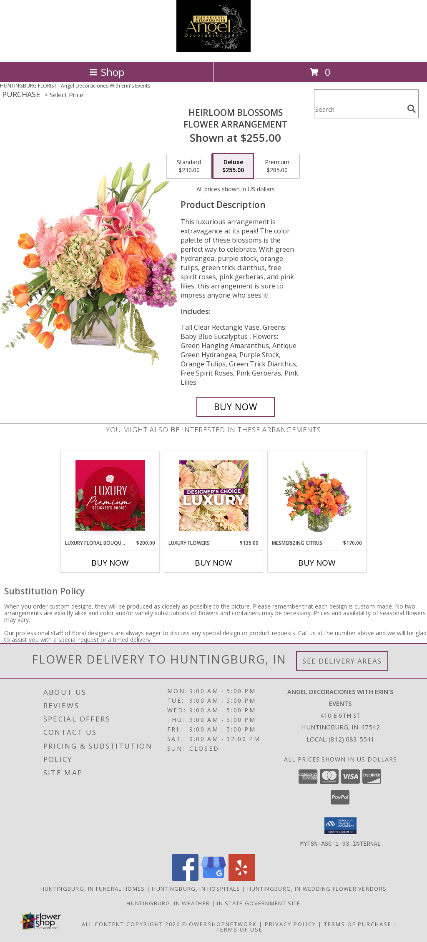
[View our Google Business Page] (213, 878)
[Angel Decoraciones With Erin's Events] (213, 50)
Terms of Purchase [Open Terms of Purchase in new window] (358, 923)
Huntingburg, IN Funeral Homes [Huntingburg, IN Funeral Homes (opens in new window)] (92, 888)
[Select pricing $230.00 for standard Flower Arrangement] (188, 166)
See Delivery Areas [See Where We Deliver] (342, 661)
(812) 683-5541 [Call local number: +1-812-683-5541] (351, 739)
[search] (411, 108)
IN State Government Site (258, 903)
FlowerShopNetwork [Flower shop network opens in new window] (219, 923)
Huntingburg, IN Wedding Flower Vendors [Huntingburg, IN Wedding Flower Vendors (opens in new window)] (317, 888)
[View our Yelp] (242, 878)
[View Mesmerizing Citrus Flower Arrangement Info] (317, 495)
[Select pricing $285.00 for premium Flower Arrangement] (277, 166)
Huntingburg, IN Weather (168, 903)
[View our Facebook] (185, 878)
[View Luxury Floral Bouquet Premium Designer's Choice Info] (110, 495)
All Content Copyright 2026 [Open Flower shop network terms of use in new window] (131, 923)
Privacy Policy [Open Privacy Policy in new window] (290, 923)
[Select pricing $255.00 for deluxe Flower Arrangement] (233, 166)
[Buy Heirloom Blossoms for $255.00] (235, 407)
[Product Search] (359, 109)
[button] (340, 825)
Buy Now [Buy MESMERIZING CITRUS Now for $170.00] (317, 562)
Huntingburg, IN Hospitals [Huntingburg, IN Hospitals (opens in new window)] (196, 888)
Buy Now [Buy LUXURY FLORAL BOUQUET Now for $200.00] (110, 562)
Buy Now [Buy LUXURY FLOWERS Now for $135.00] (213, 562)
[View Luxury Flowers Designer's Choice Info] (214, 495)
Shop (106, 72)
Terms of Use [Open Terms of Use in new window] (239, 929)
